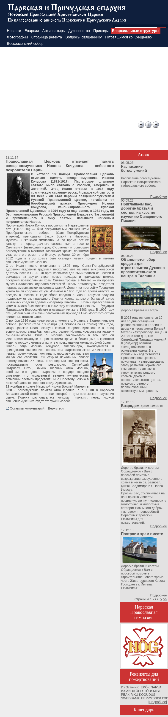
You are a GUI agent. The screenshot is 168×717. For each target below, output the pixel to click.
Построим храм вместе (142, 534)
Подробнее (158, 196)
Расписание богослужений (134, 168)
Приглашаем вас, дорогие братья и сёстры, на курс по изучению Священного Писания (141, 212)
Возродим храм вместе (142, 406)
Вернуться (56, 408)
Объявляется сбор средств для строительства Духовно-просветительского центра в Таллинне (143, 268)
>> (165, 599)
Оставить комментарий (27, 408)
